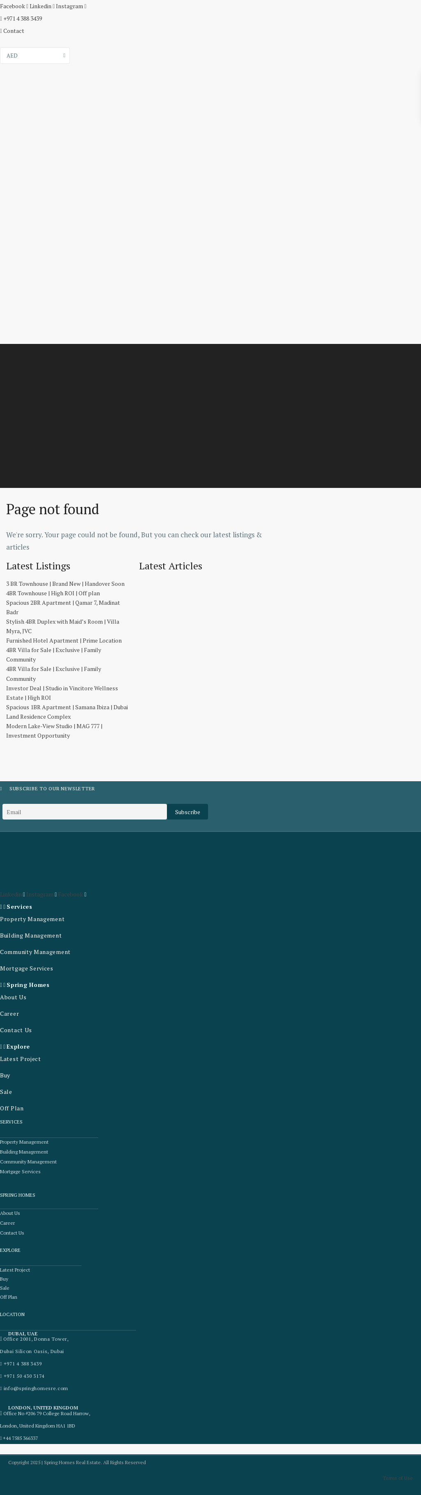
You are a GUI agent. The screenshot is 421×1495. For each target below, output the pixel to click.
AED (12, 55)
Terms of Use (398, 1478)
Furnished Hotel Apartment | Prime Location (64, 640)
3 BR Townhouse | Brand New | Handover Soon (65, 583)
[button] (52, 907)
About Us (13, 997)
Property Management (32, 919)
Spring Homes (28, 985)
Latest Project (20, 1059)
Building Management (31, 935)
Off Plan (12, 1108)
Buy (5, 1075)
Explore (18, 1046)
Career (9, 1013)
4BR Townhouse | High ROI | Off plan (53, 593)
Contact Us (16, 1030)
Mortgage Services (26, 968)
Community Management (35, 952)
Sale (6, 1092)
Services (19, 906)
